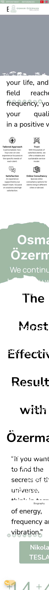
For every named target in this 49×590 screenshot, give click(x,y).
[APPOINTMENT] (12, 2)
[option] (24, 45)
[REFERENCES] (28, 2)
